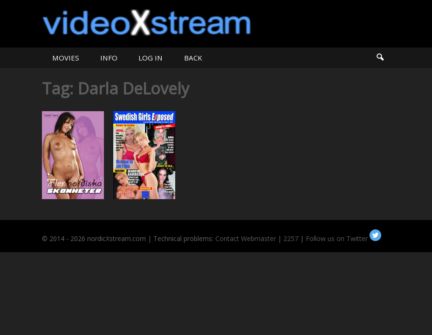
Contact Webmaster (245, 238)
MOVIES (65, 57)
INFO (108, 57)
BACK (193, 57)
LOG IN (150, 57)
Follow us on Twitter (343, 238)
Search (379, 57)
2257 (290, 238)
